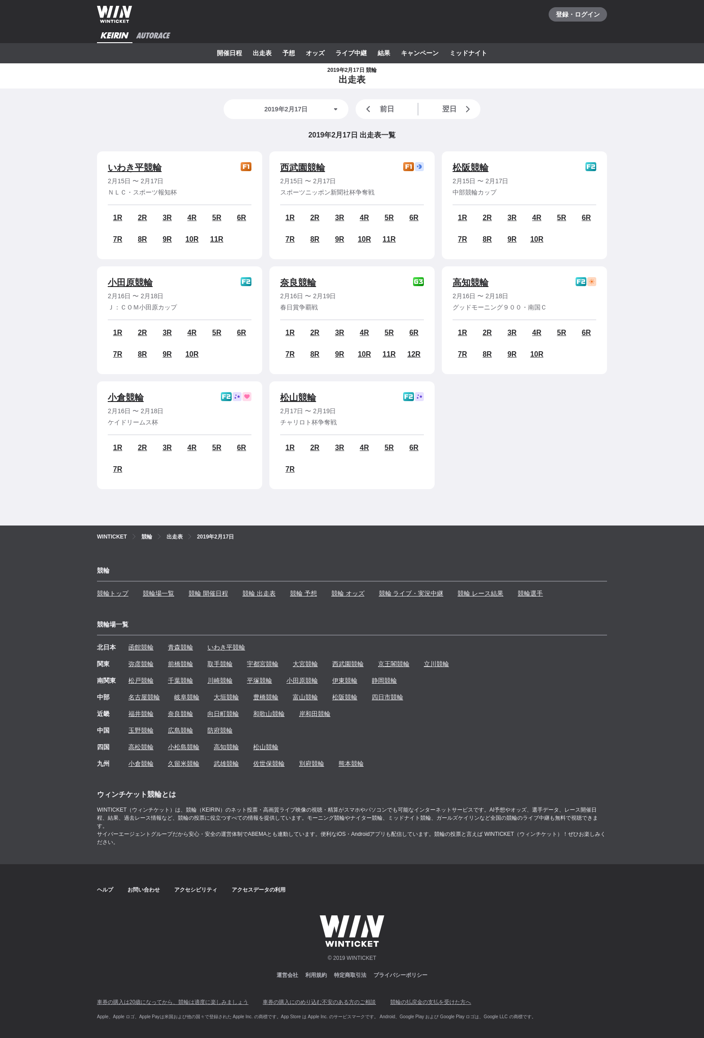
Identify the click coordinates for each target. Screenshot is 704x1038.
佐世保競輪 (269, 763)
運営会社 (287, 975)
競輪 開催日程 (208, 593)
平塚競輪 (259, 680)
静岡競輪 (384, 680)
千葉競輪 (180, 680)
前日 (378, 109)
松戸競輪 (141, 680)
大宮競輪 (305, 663)
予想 (288, 53)
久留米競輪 (183, 763)
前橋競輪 (180, 663)
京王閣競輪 (393, 663)
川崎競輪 (220, 680)
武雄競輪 (226, 763)
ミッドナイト (468, 53)
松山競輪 (298, 397)
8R (142, 239)
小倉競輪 (126, 397)
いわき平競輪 (135, 167)
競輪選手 (530, 593)
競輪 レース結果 (480, 593)
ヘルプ (105, 890)
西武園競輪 (302, 167)
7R (117, 239)
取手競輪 (220, 663)
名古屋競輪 (144, 697)
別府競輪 (311, 763)
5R (216, 217)
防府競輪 (220, 730)
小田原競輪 (130, 282)
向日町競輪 (223, 713)
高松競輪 (141, 747)
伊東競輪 (344, 680)
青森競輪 (180, 647)
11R (216, 239)
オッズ (315, 53)
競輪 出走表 (259, 593)
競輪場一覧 (158, 593)
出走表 (262, 53)
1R (117, 217)
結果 (384, 53)
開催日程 (229, 53)
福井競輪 (141, 713)
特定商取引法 (350, 975)
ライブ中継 (351, 53)
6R (241, 217)
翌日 (458, 109)
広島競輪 (180, 730)
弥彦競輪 (141, 663)
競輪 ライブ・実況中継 (411, 593)
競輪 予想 (303, 593)
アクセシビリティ (195, 890)
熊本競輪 (351, 763)
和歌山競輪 (269, 713)
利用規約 (316, 975)
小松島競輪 (183, 747)
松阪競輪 (470, 167)
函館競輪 (141, 647)
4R (191, 217)
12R (413, 354)
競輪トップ (112, 593)
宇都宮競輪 (262, 663)
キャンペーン (420, 53)
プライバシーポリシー (400, 975)
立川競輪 (436, 663)
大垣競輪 (226, 697)
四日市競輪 (387, 697)
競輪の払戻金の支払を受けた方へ (430, 1002)
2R (142, 217)
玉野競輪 (141, 730)
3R (167, 217)
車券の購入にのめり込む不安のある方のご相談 (319, 1002)
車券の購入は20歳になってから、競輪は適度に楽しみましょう (172, 1002)
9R (167, 239)
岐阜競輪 (186, 697)
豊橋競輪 (265, 697)
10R (191, 239)
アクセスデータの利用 (259, 890)
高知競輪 (470, 282)
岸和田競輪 (314, 713)
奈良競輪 (298, 282)
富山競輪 (305, 697)
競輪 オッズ (348, 593)
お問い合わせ (144, 890)
